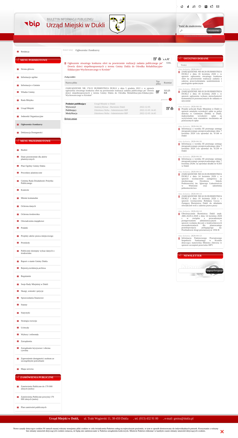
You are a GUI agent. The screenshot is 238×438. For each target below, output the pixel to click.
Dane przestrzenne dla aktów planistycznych (34, 158)
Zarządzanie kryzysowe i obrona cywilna (36, 349)
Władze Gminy (28, 92)
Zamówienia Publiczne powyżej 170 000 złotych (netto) (37, 398)
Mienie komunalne (29, 198)
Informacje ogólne (29, 77)
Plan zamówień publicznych (33, 407)
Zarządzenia (26, 341)
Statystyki (25, 313)
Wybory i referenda (30, 334)
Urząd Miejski (27, 108)
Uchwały (25, 327)
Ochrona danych (28, 206)
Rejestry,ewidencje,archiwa (33, 268)
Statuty (24, 304)
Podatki (24, 228)
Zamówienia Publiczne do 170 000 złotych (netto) (37, 387)
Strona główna (27, 69)
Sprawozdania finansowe (32, 298)
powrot (164, 99)
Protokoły (25, 243)
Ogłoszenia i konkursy (31, 124)
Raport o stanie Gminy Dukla (34, 261)
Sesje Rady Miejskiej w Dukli (34, 284)
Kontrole (25, 190)
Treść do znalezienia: (190, 26)
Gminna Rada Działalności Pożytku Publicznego (37, 182)
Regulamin (26, 276)
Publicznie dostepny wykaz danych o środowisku (38, 252)
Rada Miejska (27, 100)
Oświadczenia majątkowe (32, 221)
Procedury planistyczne (31, 173)
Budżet (24, 150)
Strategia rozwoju (29, 321)
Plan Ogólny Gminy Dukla (33, 166)
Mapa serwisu (27, 369)
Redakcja (25, 51)
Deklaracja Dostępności (32, 132)
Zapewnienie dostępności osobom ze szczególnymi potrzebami (37, 359)
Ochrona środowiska (30, 214)
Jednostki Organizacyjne (32, 116)
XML (168, 63)
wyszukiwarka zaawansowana (198, 35)
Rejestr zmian (71, 118)
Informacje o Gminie (30, 85)
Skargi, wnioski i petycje (32, 291)
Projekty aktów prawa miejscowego (37, 236)
